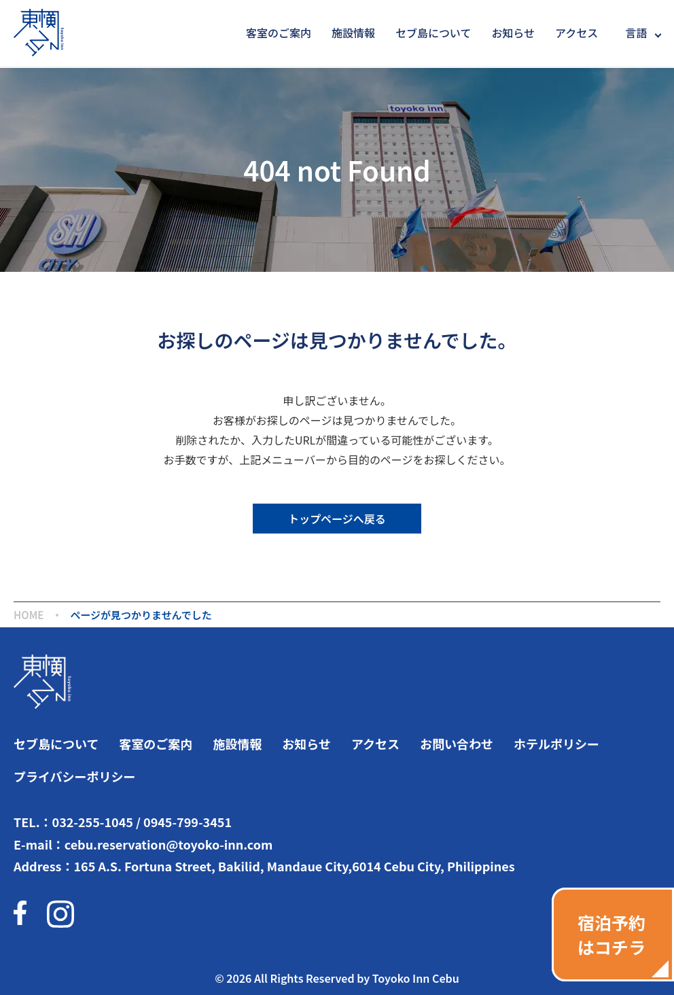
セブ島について (433, 32)
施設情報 (353, 32)
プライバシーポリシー (75, 776)
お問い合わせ (456, 743)
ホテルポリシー (556, 743)
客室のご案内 (278, 32)
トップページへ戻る (337, 518)
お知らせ (513, 32)
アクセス (576, 32)
